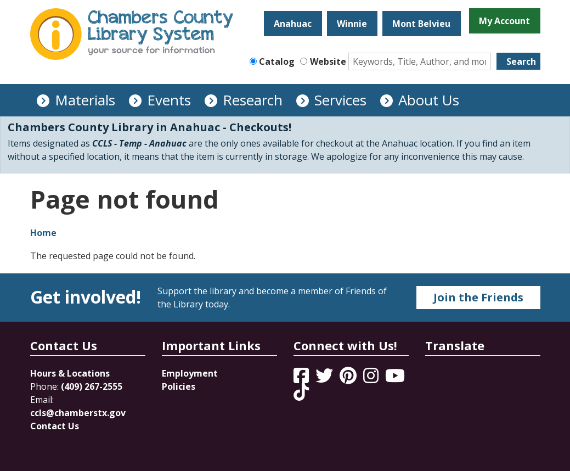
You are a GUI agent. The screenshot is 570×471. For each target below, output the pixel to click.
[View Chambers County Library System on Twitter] (325, 379)
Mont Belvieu (421, 24)
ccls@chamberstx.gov (78, 413)
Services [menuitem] (340, 100)
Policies (178, 386)
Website (328, 61)
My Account (504, 21)
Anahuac (293, 24)
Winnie (352, 24)
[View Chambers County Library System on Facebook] (302, 379)
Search (521, 61)
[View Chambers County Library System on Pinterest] (349, 379)
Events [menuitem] (169, 100)
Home (43, 233)
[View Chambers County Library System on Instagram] (372, 379)
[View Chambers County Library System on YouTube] (395, 379)
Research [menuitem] (253, 100)
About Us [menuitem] (428, 100)
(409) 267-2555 (91, 386)
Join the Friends (478, 297)
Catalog (277, 61)
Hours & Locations (70, 373)
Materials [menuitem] (85, 100)
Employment (190, 373)
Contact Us (54, 426)
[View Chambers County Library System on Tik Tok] (301, 392)
